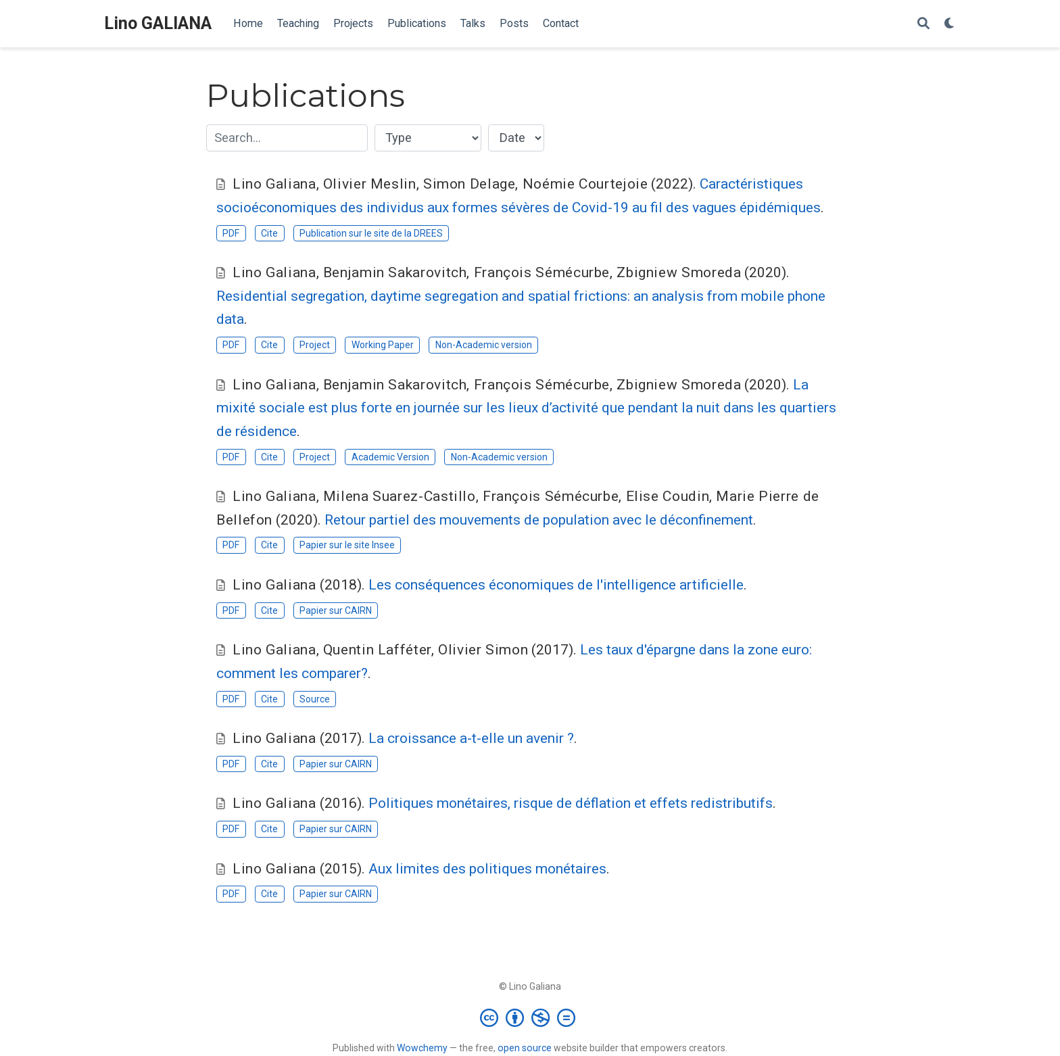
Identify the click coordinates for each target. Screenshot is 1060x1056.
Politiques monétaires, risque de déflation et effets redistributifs (570, 803)
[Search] (923, 24)
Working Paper (383, 344)
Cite (269, 233)
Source (314, 699)
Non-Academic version (483, 344)
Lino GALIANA (158, 23)
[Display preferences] (950, 24)
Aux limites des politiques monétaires (487, 869)
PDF (230, 233)
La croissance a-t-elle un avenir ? (471, 738)
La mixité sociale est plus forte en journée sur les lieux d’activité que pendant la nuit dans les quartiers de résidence (526, 408)
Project (314, 344)
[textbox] (287, 137)
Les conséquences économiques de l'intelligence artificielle (556, 585)
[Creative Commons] (530, 1017)
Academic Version (390, 457)
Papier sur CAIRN (335, 610)
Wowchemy (422, 1047)
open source (525, 1047)
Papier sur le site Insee (347, 544)
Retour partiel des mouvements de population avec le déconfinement (538, 520)
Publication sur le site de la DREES (371, 233)
